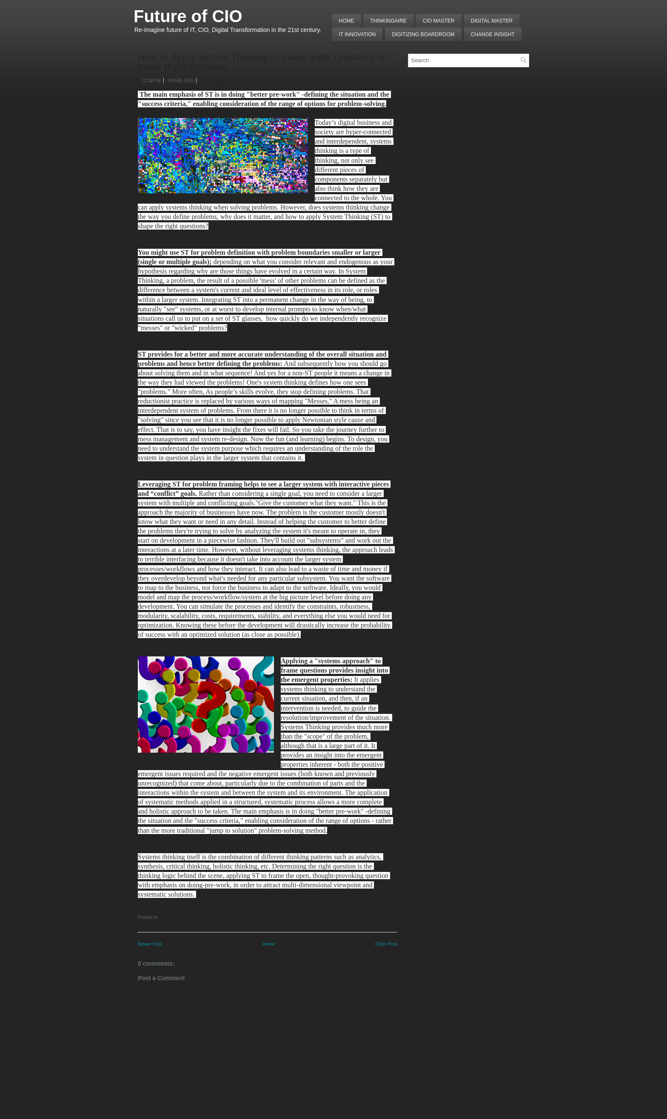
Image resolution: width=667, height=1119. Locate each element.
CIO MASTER (439, 21)
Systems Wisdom (284, 917)
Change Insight (493, 34)
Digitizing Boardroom (423, 34)
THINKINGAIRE (389, 21)
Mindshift (220, 917)
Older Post (386, 943)
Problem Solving (248, 917)
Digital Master (492, 21)
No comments (218, 80)
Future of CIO (188, 16)
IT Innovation (357, 34)
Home (346, 21)
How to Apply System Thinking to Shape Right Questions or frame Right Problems (262, 62)
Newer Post (150, 943)
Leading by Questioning (184, 917)
